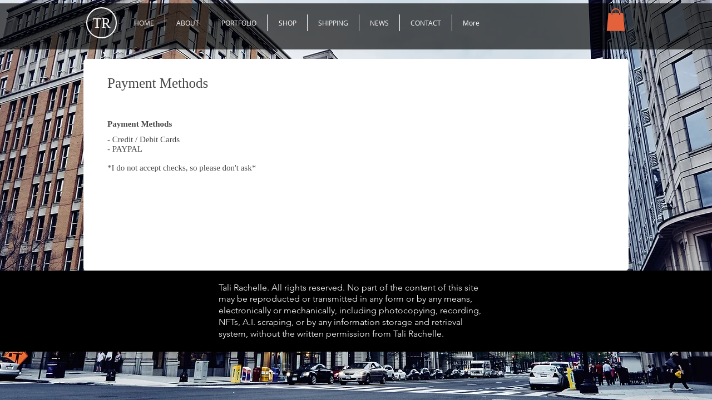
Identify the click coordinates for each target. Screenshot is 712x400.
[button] (238, 22)
